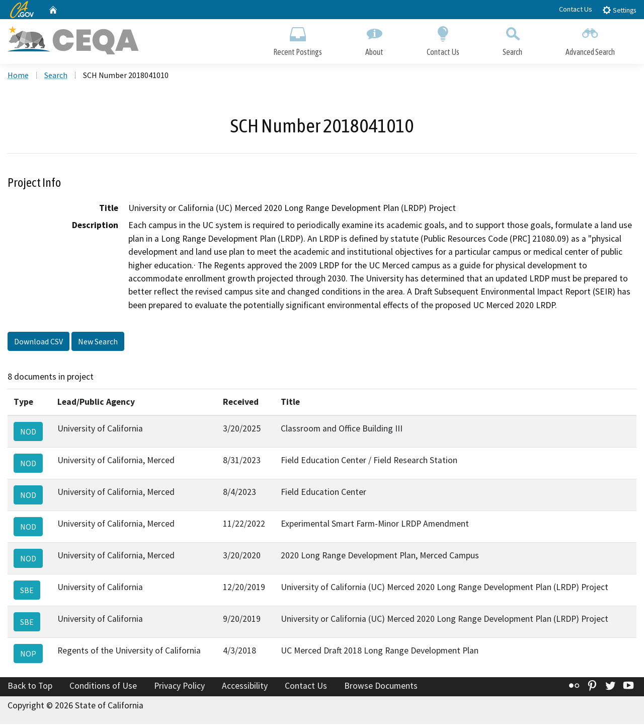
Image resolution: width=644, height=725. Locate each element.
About (374, 39)
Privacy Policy (179, 686)
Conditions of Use (103, 686)
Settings (619, 10)
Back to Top (30, 686)
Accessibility (245, 686)
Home (18, 76)
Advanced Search (590, 39)
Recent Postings (297, 39)
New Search (98, 342)
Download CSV (38, 342)
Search (512, 39)
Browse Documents (381, 686)
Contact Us (575, 9)
